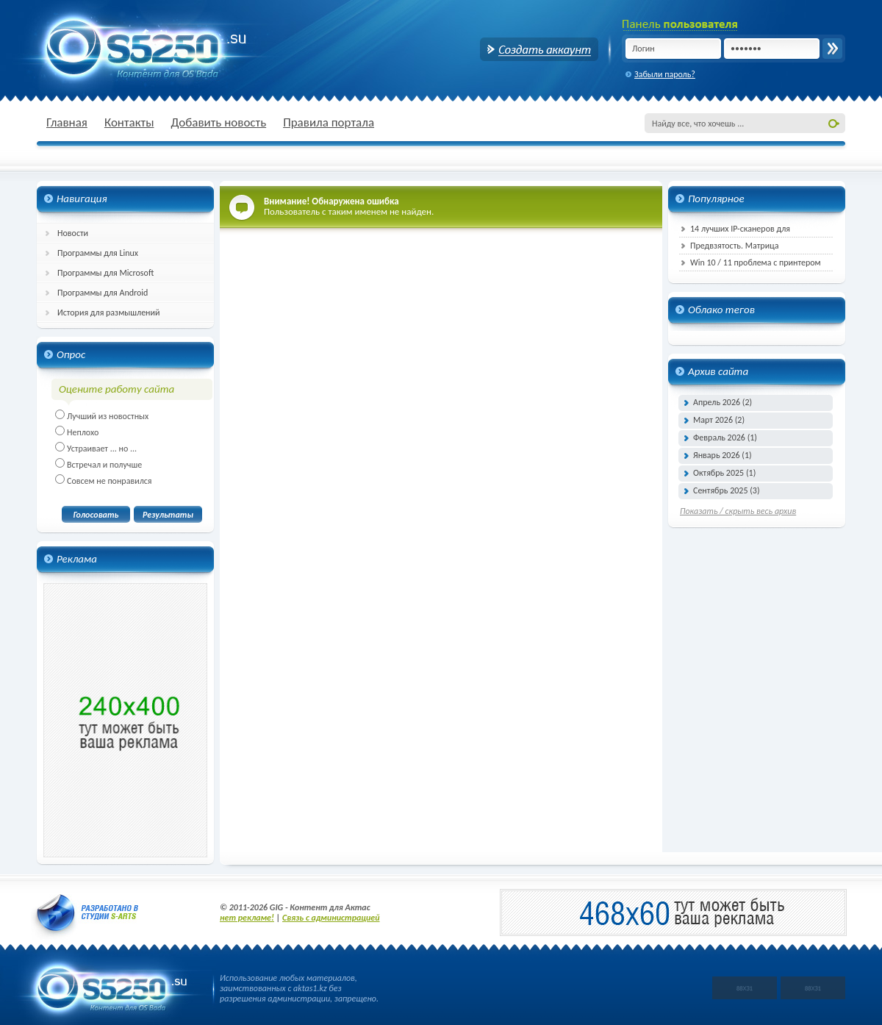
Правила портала (328, 122)
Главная (66, 122)
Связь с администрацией (330, 918)
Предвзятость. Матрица (734, 245)
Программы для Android (102, 293)
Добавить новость (218, 122)
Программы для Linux (97, 253)
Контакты (129, 122)
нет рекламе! (247, 918)
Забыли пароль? (664, 74)
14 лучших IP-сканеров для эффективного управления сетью (740, 231)
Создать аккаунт (539, 49)
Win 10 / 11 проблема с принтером (755, 262)
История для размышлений (108, 312)
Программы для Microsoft (105, 273)
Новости (72, 233)
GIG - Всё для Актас (132, 48)
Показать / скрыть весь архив (738, 511)
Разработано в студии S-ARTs (87, 912)
